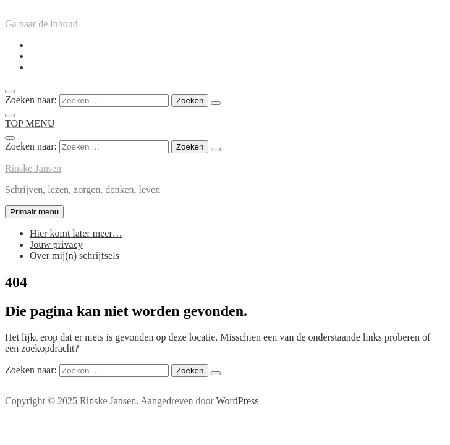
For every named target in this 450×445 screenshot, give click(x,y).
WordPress (237, 401)
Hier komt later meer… (76, 233)
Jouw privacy (56, 244)
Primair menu (34, 211)
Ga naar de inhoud (41, 24)
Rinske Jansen (33, 168)
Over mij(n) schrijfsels (74, 255)
